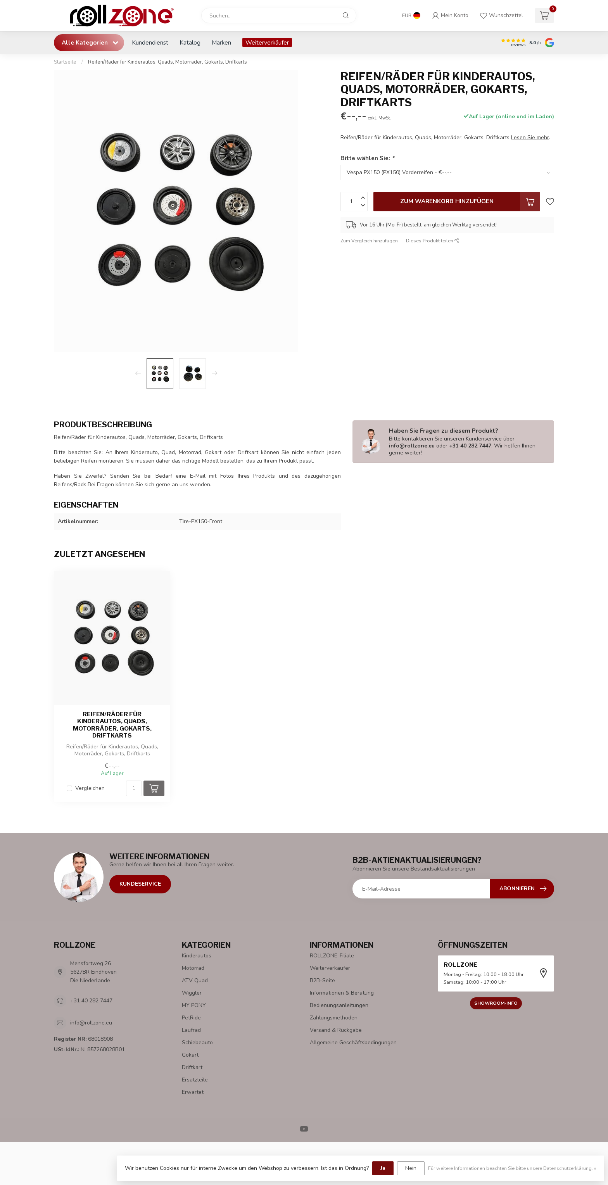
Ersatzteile (195, 1079)
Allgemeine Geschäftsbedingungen (353, 1042)
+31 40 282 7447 (470, 445)
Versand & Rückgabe (336, 1030)
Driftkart (192, 1067)
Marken (221, 42)
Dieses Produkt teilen (432, 240)
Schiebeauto (197, 1042)
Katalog (190, 42)
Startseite (65, 62)
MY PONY (194, 1005)
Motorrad (193, 968)
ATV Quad (195, 980)
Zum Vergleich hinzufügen (369, 240)
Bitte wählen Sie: (367, 158)
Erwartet (193, 1092)
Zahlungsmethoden (334, 1017)
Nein (410, 1168)
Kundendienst (150, 42)
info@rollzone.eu (412, 445)
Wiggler (192, 993)
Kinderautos (196, 955)
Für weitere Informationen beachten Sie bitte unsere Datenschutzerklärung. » (512, 1168)
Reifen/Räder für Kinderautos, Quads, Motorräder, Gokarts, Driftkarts (167, 62)
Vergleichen (90, 788)
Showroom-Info (496, 1003)
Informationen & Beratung (342, 993)
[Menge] (134, 788)
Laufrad (191, 1030)
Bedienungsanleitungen (339, 1005)
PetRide (191, 1017)
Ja (382, 1168)
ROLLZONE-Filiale (332, 955)
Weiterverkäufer (267, 42)
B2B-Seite (322, 980)
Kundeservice (140, 884)
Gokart (190, 1055)
